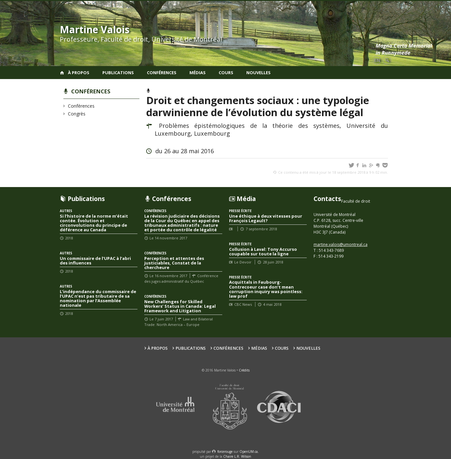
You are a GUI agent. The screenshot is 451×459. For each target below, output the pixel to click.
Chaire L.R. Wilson (237, 456)
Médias (197, 72)
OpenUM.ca (248, 451)
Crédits (244, 370)
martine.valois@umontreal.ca (340, 244)
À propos (78, 72)
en (377, 60)
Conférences (161, 72)
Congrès (76, 114)
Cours (226, 72)
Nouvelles (258, 72)
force (225, 451)
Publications (118, 72)
